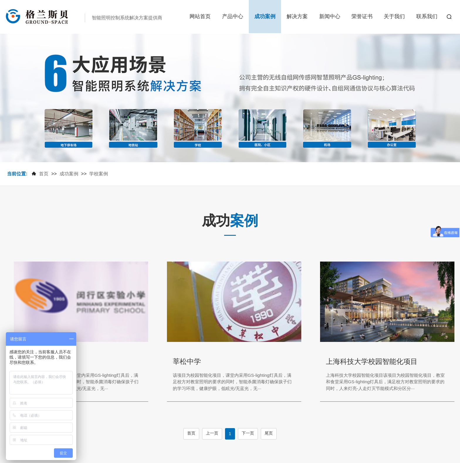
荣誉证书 (362, 16)
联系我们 (426, 16)
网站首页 (200, 16)
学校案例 (98, 173)
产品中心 (232, 16)
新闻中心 (329, 16)
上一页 (212, 433)
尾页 (269, 433)
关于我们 (394, 16)
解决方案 (297, 16)
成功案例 (264, 16)
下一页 (248, 433)
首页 (43, 173)
